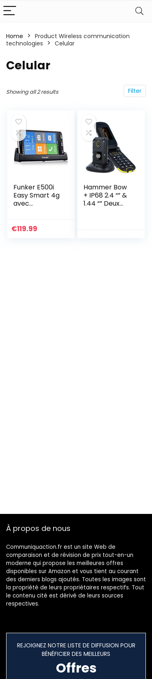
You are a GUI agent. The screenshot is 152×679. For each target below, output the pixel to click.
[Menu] (9, 11)
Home (14, 36)
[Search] (139, 11)
